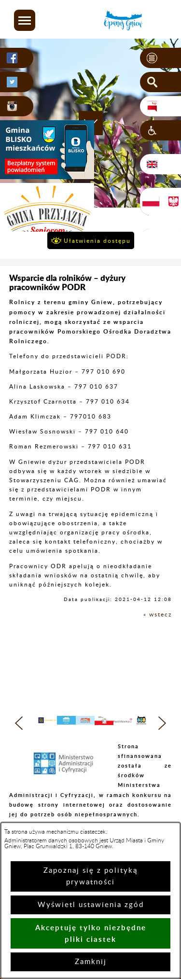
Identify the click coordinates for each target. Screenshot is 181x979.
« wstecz (157, 614)
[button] (24, 20)
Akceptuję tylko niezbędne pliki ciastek (90, 933)
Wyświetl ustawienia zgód (91, 905)
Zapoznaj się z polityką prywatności (90, 876)
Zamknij (91, 961)
